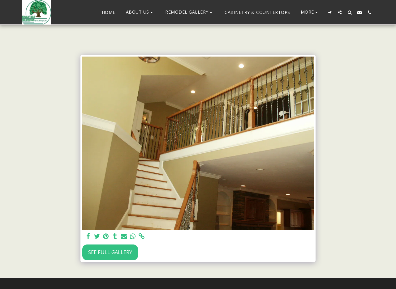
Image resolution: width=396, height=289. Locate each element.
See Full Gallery (110, 252)
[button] (140, 12)
